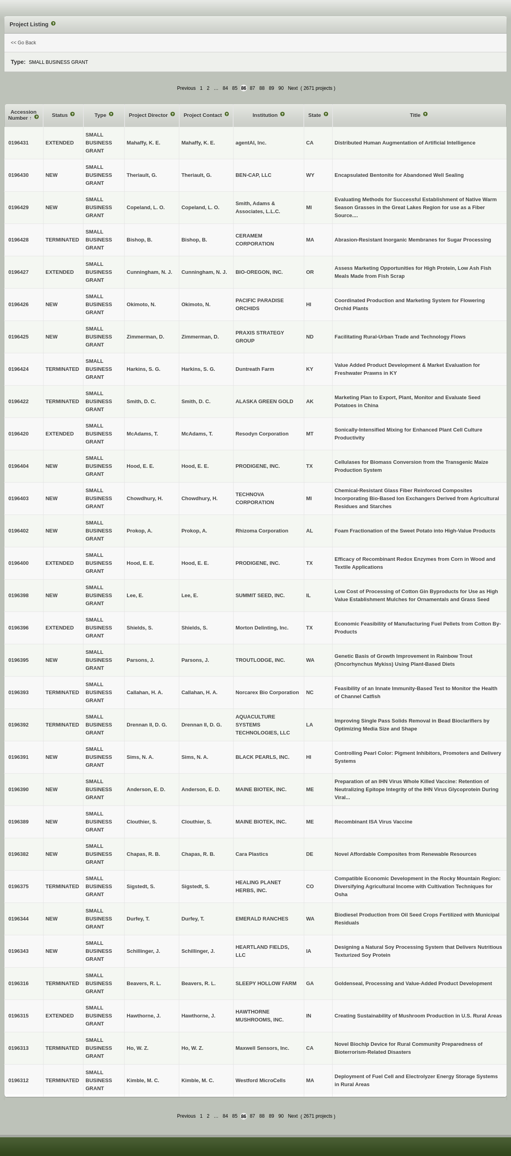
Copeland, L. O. (200, 207)
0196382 (18, 854)
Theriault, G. (196, 175)
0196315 (18, 1016)
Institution (266, 115)
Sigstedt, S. (195, 886)
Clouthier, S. (196, 822)
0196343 (18, 951)
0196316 (18, 983)
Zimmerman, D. (200, 337)
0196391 (18, 757)
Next (293, 88)
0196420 (18, 434)
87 (252, 88)
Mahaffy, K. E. (198, 143)
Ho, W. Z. (192, 1048)
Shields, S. (194, 628)
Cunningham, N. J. (204, 272)
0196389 (18, 822)
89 (271, 88)
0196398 (18, 595)
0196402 (18, 531)
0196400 (18, 563)
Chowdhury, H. (199, 498)
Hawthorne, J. (198, 1016)
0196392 (18, 725)
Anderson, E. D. (200, 789)
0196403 (18, 498)
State (315, 115)
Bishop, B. (194, 240)
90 (280, 88)
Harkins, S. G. (198, 369)
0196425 (18, 337)
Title (416, 115)
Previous (186, 88)
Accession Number (22, 115)
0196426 (18, 304)
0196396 (18, 628)
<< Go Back (23, 43)
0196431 (18, 143)
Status (60, 115)
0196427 (18, 272)
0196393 (18, 692)
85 (235, 88)
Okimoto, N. (195, 304)
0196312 (18, 1080)
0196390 (18, 789)
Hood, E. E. (195, 466)
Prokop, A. (194, 531)
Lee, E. (189, 595)
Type (101, 115)
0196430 (18, 175)
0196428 (18, 240)
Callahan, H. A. (199, 692)
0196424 (18, 369)
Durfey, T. (192, 919)
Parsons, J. (195, 660)
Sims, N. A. (194, 757)
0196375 (18, 886)
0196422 (18, 401)
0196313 (18, 1048)
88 (262, 88)
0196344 (18, 919)
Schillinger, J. (198, 951)
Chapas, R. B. (198, 854)
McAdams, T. (197, 434)
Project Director (149, 115)
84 (225, 88)
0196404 (18, 466)
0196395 (18, 660)
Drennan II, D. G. (201, 725)
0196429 (18, 207)
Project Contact (204, 115)
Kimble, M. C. (197, 1080)
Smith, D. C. (195, 401)
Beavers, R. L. (198, 983)
